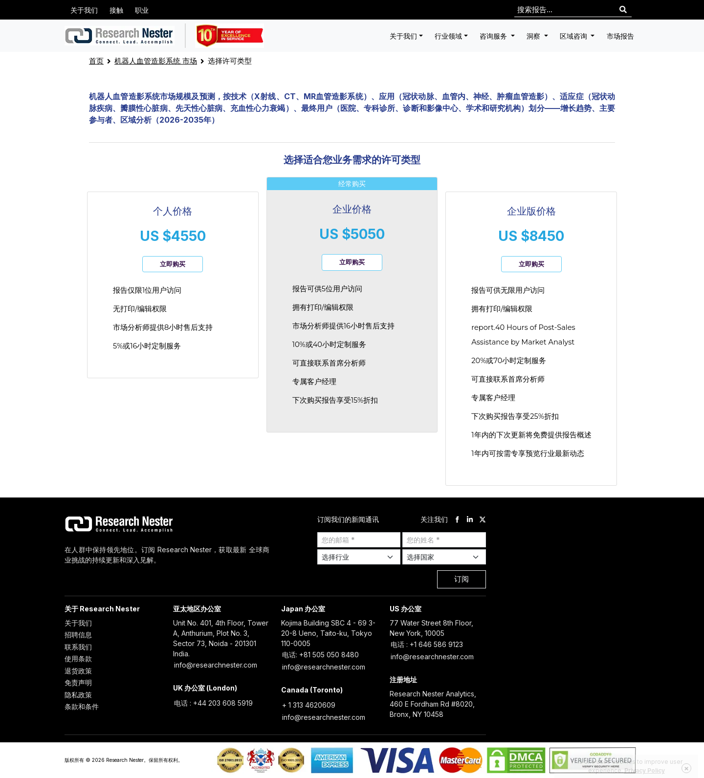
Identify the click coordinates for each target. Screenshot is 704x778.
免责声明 (78, 682)
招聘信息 (78, 634)
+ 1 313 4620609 (308, 705)
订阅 (461, 579)
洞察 (534, 36)
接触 (116, 10)
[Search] (623, 10)
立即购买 (172, 264)
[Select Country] (444, 556)
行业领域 (448, 36)
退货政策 (78, 671)
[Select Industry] (359, 556)
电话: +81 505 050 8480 (320, 654)
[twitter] (482, 519)
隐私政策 (78, 695)
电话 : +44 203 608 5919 (213, 703)
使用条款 (78, 658)
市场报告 (620, 36)
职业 (142, 10)
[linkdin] (469, 519)
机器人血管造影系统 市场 (155, 60)
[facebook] (457, 519)
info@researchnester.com (215, 665)
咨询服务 (494, 36)
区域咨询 (574, 36)
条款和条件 (82, 706)
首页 (96, 60)
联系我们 (78, 647)
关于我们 (84, 10)
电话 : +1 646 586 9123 (427, 644)
